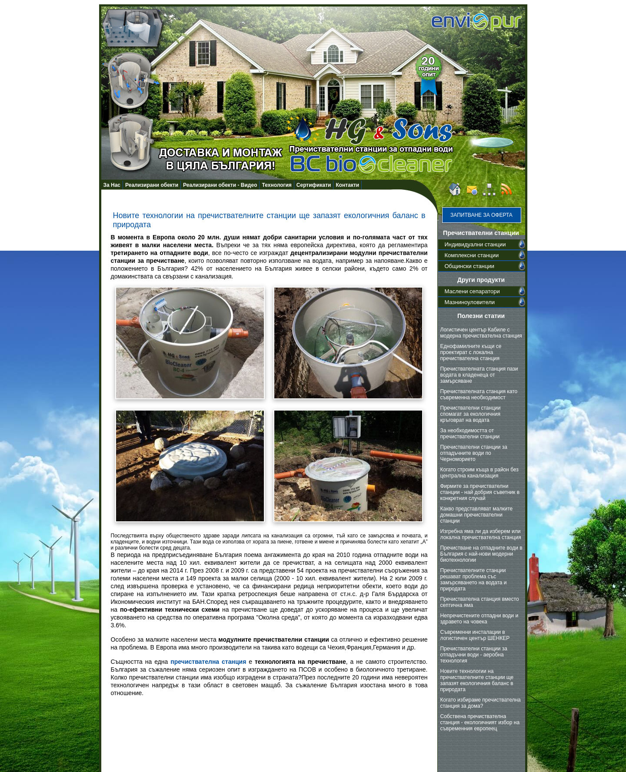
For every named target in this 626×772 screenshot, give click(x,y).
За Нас (112, 185)
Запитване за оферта (481, 215)
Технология (276, 185)
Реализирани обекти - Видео (220, 185)
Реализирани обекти (151, 185)
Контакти (347, 185)
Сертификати (313, 185)
